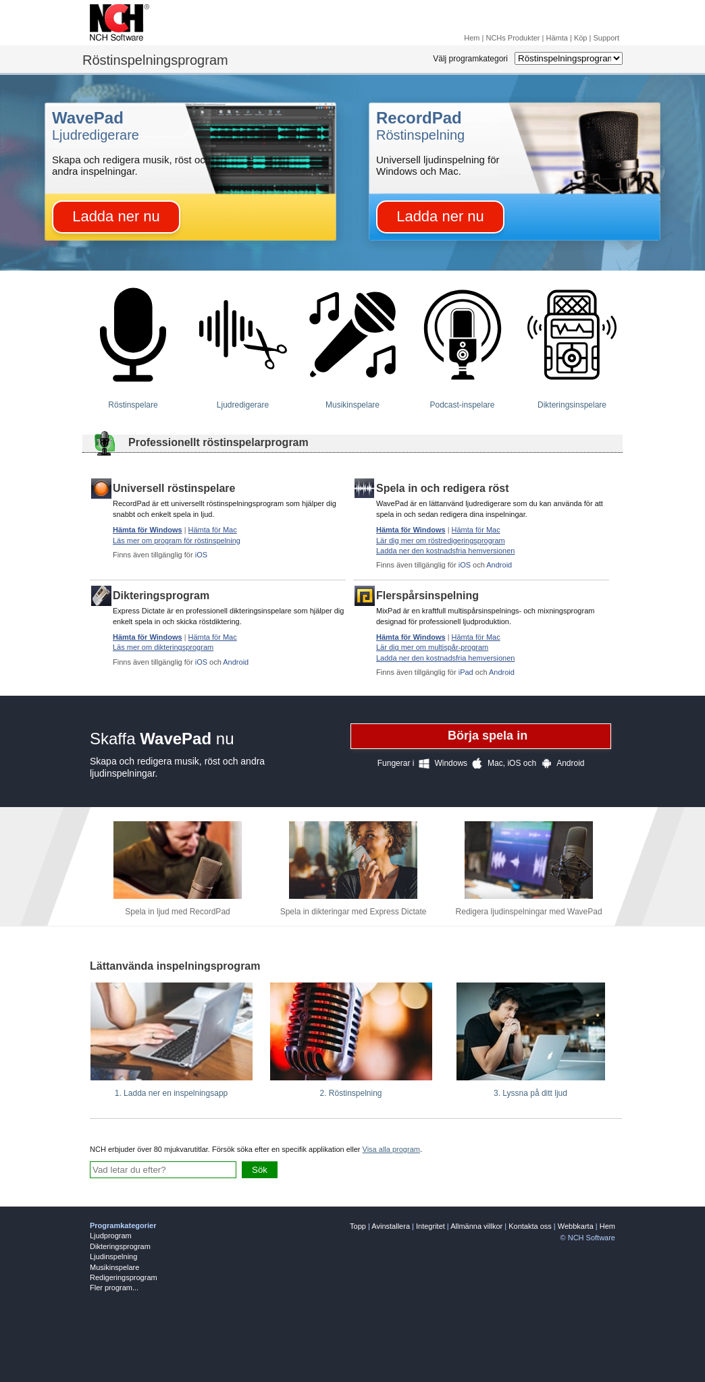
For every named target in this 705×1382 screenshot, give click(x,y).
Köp (581, 38)
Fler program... (114, 1287)
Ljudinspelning (113, 1256)
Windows (440, 763)
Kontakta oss (530, 1226)
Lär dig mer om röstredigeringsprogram (440, 540)
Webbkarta (576, 1226)
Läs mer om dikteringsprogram (163, 647)
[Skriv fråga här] (163, 1169)
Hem (471, 38)
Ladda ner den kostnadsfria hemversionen (445, 551)
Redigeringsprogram (123, 1277)
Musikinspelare (114, 1267)
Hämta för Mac (212, 530)
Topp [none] (358, 1226)
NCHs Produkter (513, 38)
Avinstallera (390, 1226)
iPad (466, 672)
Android (499, 565)
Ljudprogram (111, 1236)
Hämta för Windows (147, 530)
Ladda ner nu (116, 216)
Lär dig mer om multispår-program (432, 647)
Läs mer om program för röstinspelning (176, 540)
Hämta (557, 38)
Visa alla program (391, 1149)
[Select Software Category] (569, 58)
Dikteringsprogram (120, 1246)
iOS (201, 555)
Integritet (430, 1226)
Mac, (486, 763)
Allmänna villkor (476, 1226)
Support (606, 38)
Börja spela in (487, 735)
